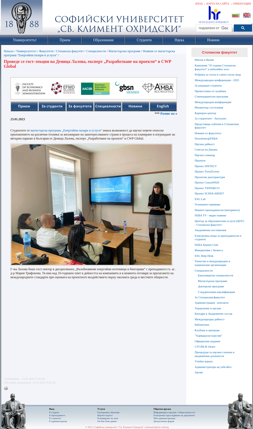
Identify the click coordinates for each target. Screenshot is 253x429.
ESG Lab (200, 199)
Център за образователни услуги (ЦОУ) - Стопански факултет (219, 222)
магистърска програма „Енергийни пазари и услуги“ (66, 130)
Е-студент (54, 412)
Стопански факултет (70, 51)
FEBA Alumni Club (206, 244)
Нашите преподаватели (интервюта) (217, 210)
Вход (199, 3)
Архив (199, 372)
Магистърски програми (124, 51)
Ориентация (242, 3)
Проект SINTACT (206, 166)
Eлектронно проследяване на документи (174, 415)
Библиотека (202, 324)
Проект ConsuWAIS (207, 182)
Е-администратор (58, 421)
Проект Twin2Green (207, 171)
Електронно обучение (108, 412)
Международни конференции (213, 102)
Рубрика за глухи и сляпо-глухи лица (218, 74)
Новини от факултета (208, 133)
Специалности (96, 51)
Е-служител (55, 418)
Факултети (46, 51)
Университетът (26, 51)
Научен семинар (205, 155)
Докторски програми (211, 286)
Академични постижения (210, 230)
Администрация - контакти (211, 302)
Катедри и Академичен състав (213, 313)
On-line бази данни (107, 421)
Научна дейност (205, 144)
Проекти (200, 160)
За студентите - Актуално (210, 118)
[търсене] (213, 28)
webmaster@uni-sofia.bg (156, 427)
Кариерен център (205, 113)
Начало (9, 51)
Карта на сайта (217, 3)
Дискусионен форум (164, 421)
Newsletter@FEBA (206, 138)
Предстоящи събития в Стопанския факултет (217, 125)
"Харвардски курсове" (209, 335)
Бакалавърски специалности (215, 275)
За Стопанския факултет (210, 297)
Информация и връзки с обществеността (174, 412)
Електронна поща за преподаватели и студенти (218, 237)
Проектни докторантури (210, 177)
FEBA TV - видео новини (210, 215)
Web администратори (164, 418)
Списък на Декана (206, 149)
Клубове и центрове (207, 330)
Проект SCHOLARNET (209, 193)
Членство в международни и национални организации (212, 262)
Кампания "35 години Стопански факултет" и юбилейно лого (215, 67)
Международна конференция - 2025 (217, 80)
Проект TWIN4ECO (207, 188)
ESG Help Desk (204, 255)
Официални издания (207, 341)
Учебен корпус (204, 361)
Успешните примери (207, 204)
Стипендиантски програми (211, 96)
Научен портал (104, 415)
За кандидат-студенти (208, 85)
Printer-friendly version (7, 388)
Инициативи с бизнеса (209, 250)
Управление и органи (208, 308)
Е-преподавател (57, 415)
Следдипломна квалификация (216, 291)
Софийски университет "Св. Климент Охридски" (52, 18)
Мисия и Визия (204, 59)
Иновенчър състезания (209, 107)
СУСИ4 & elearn (205, 346)
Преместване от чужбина (210, 91)
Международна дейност (210, 319)
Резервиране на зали (107, 418)
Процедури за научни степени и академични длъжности (214, 354)
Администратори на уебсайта (213, 366)
